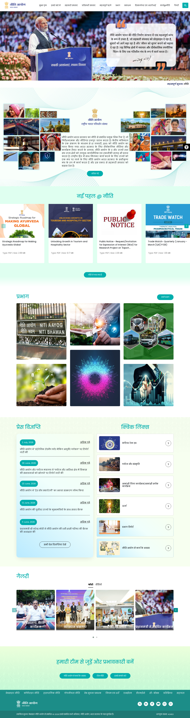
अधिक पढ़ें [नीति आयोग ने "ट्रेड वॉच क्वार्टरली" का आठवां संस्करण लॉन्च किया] (85, 483)
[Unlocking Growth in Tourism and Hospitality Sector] (71, 227)
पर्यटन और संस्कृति (131, 464)
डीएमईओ (140, 693)
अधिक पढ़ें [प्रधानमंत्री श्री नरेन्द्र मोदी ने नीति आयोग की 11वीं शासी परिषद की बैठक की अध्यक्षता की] (85, 521)
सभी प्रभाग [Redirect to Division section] (165, 297)
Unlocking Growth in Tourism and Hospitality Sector (69, 243)
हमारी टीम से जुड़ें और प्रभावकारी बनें (95, 662)
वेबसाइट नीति (13, 693)
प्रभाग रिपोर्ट (128, 527)
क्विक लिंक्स (135, 427)
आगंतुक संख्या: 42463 (165, 714)
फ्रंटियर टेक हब (129, 443)
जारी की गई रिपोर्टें (114, 627)
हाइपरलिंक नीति (51, 693)
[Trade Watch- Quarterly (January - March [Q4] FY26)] (168, 227)
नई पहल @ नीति (95, 196)
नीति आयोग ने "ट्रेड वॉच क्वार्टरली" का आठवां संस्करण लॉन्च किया (52, 490)
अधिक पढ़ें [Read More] (95, 173)
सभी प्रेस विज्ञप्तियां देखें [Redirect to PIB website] (55, 544)
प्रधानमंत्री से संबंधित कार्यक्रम (154, 627)
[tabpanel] (95, 615)
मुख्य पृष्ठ (43, 5)
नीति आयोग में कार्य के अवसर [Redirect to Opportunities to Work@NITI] (75, 676)
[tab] (90, 585)
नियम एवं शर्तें (112, 693)
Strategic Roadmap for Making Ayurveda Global (19, 243)
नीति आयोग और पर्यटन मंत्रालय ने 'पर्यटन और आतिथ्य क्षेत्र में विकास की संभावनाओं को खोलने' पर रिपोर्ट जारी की (53, 471)
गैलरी (22, 576)
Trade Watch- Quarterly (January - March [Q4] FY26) (167, 243)
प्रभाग (22, 296)
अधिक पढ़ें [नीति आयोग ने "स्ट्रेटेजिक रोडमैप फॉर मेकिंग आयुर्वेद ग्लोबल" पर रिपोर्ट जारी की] (85, 442)
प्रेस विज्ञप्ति (28, 427)
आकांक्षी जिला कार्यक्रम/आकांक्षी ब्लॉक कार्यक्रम (140, 485)
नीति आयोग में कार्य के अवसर (136, 548)
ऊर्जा (124, 506)
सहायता (181, 693)
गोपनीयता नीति (72, 693)
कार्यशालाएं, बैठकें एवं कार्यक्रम (35, 625)
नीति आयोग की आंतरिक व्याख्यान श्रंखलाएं (75, 625)
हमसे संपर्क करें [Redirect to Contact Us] (120, 676)
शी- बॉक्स (154, 693)
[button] (186, 226)
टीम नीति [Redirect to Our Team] (100, 676)
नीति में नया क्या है (95, 275)
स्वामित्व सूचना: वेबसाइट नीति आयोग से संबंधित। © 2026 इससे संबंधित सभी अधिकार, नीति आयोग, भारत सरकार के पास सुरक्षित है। (65, 714)
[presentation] (14, 610)
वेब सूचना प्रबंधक (92, 693)
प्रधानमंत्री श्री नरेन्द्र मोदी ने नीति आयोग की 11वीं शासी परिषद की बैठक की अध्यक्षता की (54, 530)
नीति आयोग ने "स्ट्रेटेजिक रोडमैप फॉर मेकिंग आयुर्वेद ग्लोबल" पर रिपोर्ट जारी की (54, 451)
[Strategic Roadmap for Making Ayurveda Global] (22, 227)
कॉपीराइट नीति (31, 693)
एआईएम (127, 693)
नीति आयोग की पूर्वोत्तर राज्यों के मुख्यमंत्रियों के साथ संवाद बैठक (51, 509)
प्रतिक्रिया (167, 693)
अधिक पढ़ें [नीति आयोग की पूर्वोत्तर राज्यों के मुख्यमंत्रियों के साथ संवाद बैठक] (85, 502)
